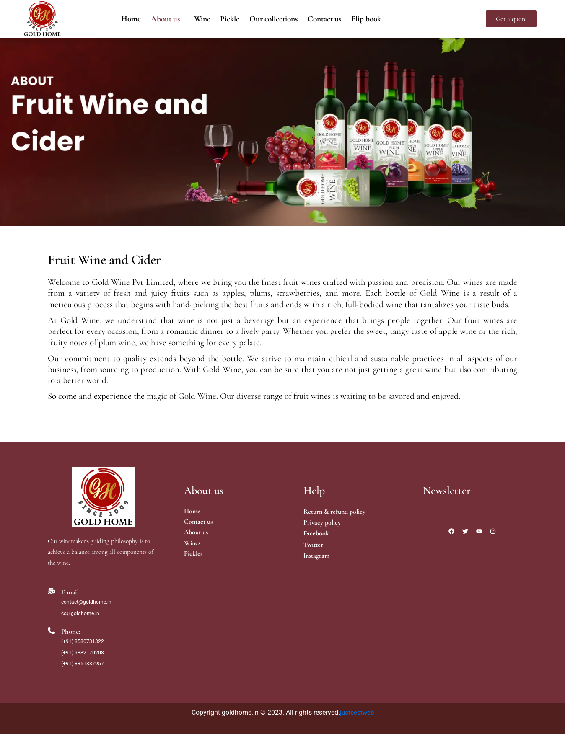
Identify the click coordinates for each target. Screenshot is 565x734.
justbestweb (357, 712)
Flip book (376, 19)
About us (157, 19)
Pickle (227, 19)
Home (119, 19)
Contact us (331, 19)
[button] (159, 18)
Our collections (275, 19)
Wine (196, 19)
